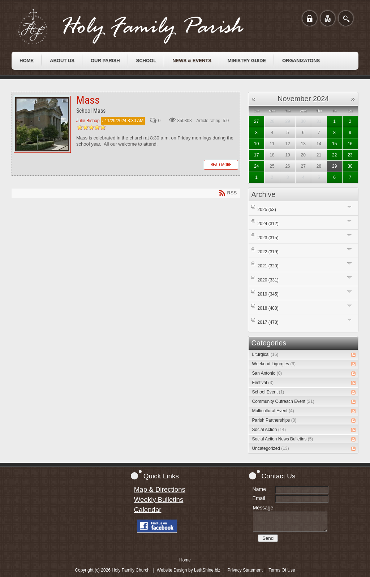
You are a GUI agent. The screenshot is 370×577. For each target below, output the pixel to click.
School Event (268, 392)
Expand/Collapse (349, 206)
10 (256, 143)
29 (334, 166)
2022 (268, 251)
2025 (267, 209)
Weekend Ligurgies (274, 363)
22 (334, 155)
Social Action (269, 429)
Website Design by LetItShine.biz (188, 570)
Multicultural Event (273, 410)
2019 (268, 294)
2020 (268, 280)
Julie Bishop (88, 120)
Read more (221, 164)
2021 (268, 265)
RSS (353, 355)
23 (350, 155)
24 (256, 166)
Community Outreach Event (283, 401)
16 (350, 143)
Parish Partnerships (274, 420)
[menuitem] (27, 61)
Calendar (148, 509)
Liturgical (265, 354)
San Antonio (267, 373)
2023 (268, 237)
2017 (268, 322)
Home (185, 560)
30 (350, 166)
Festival (263, 382)
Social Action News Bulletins (282, 439)
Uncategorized (270, 448)
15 (334, 143)
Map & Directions (159, 489)
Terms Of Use (281, 570)
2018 (268, 308)
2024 (268, 223)
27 (256, 121)
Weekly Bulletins (159, 499)
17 (256, 155)
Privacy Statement (245, 570)
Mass (42, 124)
